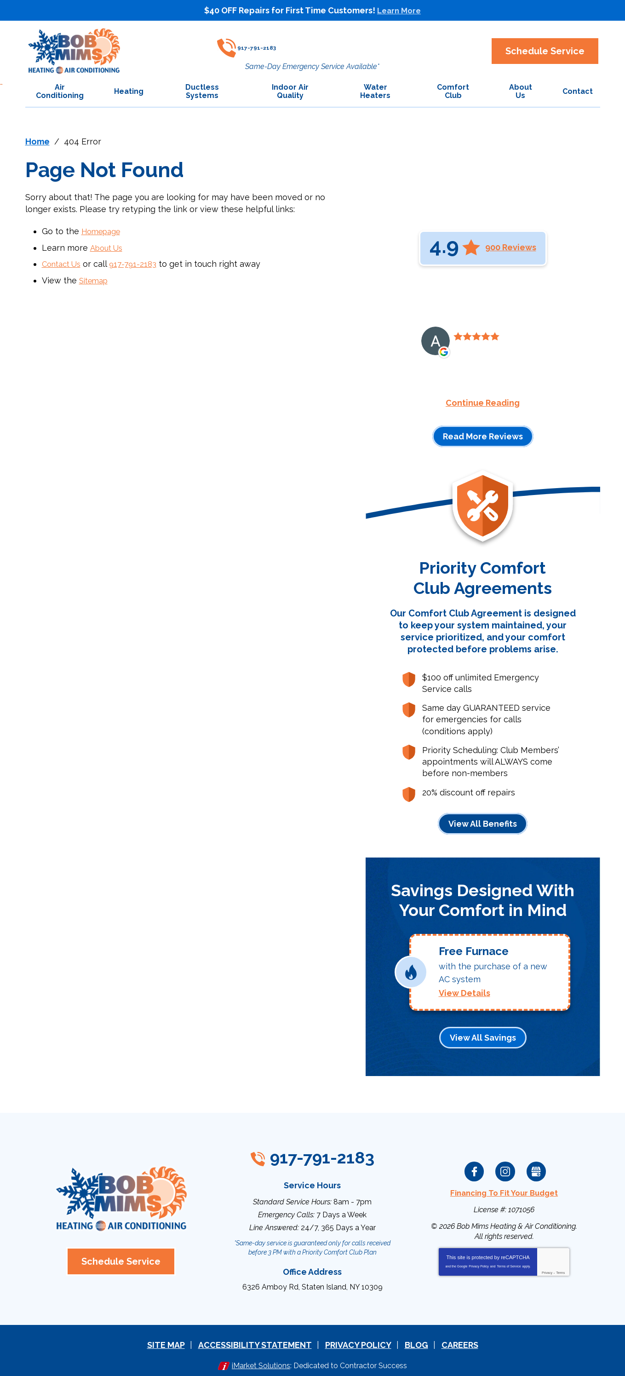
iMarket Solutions (261, 1357)
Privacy (547, 1265)
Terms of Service (509, 1259)
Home (37, 141)
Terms (560, 1265)
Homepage (103, 231)
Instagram (505, 1165)
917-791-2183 (306, 44)
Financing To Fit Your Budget (504, 1187)
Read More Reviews (483, 436)
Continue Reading (483, 402)
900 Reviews (510, 247)
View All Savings (483, 1032)
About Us (108, 247)
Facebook (474, 1165)
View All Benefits (482, 823)
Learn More (399, 10)
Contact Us (64, 262)
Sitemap (95, 278)
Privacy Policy (479, 1259)
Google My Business (536, 1165)
